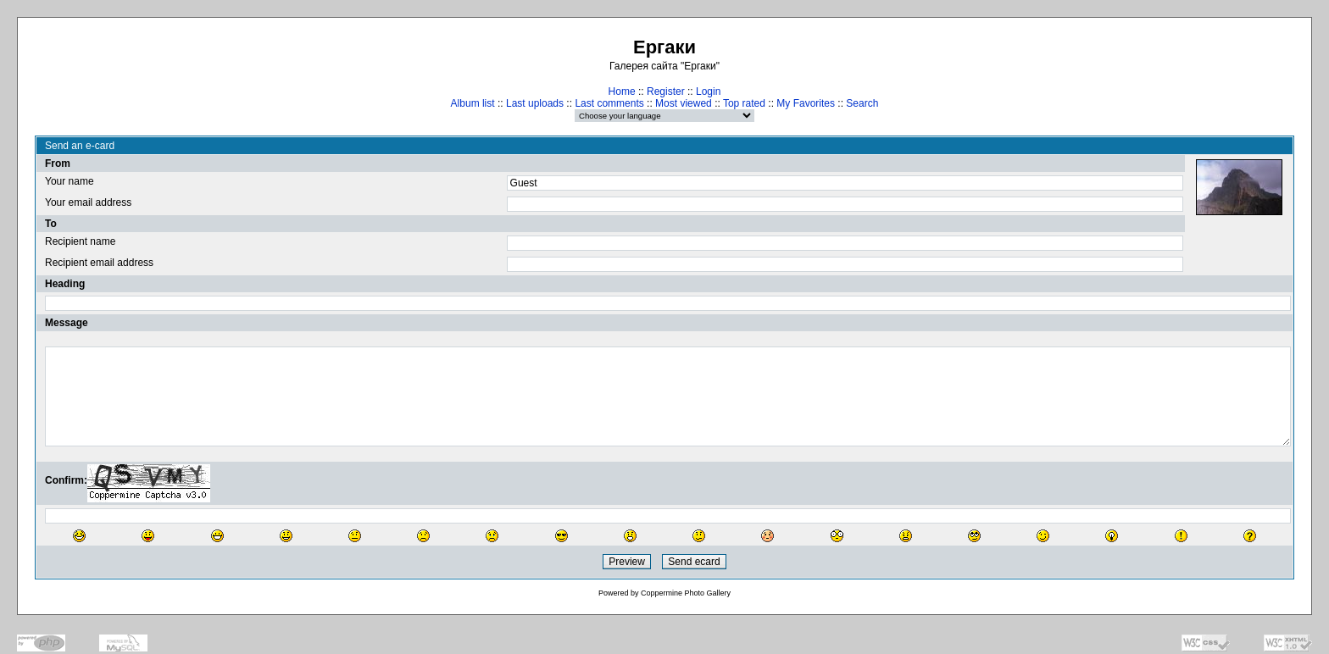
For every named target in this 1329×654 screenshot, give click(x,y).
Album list (473, 103)
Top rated (744, 103)
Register (666, 91)
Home (622, 91)
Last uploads (535, 103)
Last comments (609, 103)
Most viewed (683, 103)
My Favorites (805, 103)
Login (708, 91)
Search (862, 103)
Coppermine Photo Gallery (686, 593)
